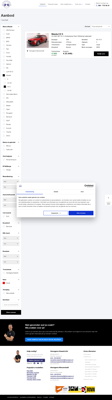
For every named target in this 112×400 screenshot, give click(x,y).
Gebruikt (9, 149)
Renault (9, 117)
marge (8, 170)
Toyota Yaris (31, 378)
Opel (8, 109)
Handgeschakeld (12, 273)
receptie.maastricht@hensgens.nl (61, 360)
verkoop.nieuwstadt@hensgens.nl (61, 378)
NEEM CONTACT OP (36, 360)
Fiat (7, 49)
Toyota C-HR (31, 376)
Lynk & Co (9, 71)
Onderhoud (87, 356)
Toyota (8, 132)
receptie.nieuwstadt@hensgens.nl (62, 376)
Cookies (45, 397)
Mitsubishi (9, 102)
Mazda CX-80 (32, 374)
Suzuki (8, 128)
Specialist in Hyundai (91, 371)
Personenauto (11, 160)
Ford (8, 53)
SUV (7, 216)
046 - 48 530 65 (55, 374)
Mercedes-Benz (11, 94)
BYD (7, 41)
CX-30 (9, 83)
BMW (8, 37)
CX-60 (9, 90)
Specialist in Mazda (90, 374)
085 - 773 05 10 (102, 5)
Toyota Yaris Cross (34, 379)
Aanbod (42, 4)
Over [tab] (82, 191)
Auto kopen (87, 354)
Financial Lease (53, 4)
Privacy (39, 397)
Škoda (8, 124)
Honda (8, 56)
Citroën (8, 45)
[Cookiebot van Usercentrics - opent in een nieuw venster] (85, 186)
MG (7, 98)
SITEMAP (51, 397)
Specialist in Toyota (90, 369)
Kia (7, 68)
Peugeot (9, 113)
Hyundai (9, 60)
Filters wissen (11, 312)
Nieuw (8, 146)
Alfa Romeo (10, 30)
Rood (8, 283)
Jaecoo (8, 64)
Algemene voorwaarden (28, 397)
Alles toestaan (81, 213)
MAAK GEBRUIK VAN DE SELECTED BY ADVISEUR (44, 339)
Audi (7, 34)
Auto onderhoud (66, 4)
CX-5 (8, 87)
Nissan (8, 105)
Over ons (78, 4)
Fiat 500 (30, 371)
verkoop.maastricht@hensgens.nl (61, 362)
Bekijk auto (101, 54)
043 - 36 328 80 (55, 358)
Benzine (9, 226)
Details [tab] (56, 191)
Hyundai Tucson (33, 372)
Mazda (8, 75)
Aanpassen (55, 213)
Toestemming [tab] (29, 191)
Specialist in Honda (91, 376)
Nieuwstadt (10, 293)
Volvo (8, 136)
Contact (87, 4)
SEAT (8, 120)
